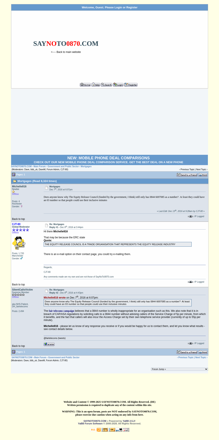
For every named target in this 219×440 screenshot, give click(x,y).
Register (132, 7)
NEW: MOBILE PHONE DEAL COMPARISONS (108, 158)
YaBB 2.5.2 (129, 421)
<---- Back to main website (66, 52)
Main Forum (40, 166)
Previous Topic (187, 169)
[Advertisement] (163, 45)
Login (118, 7)
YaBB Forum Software (90, 423)
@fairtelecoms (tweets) (54, 338)
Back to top (18, 219)
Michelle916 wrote (55, 297)
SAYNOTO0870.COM (21, 166)
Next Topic (201, 169)
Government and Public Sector (63, 166)
